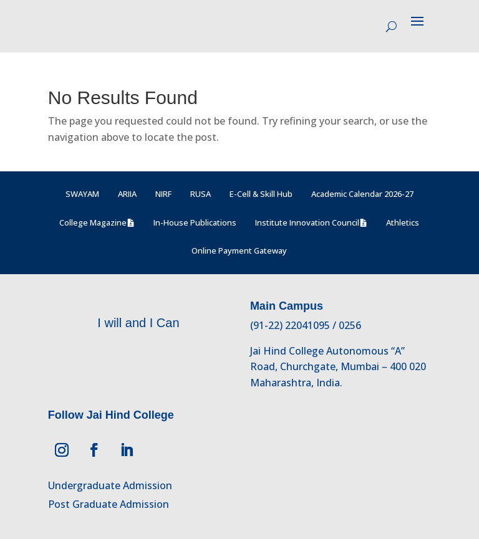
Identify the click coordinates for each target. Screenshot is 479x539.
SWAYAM (82, 193)
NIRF (163, 193)
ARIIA (127, 193)
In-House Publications (194, 222)
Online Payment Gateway (239, 250)
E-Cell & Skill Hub (261, 193)
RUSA (200, 193)
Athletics (402, 222)
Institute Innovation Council (307, 222)
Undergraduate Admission (110, 485)
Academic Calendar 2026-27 (362, 193)
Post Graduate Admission (108, 504)
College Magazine (93, 222)
